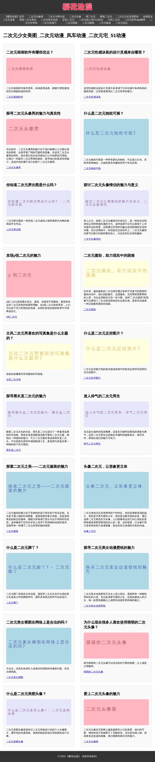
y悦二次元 (11, 317)
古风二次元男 (13, 379)
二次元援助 (90, 309)
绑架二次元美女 (27, 19)
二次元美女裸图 (14, 677)
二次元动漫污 (49, 23)
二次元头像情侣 (92, 239)
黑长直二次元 (13, 450)
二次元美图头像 (14, 741)
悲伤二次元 (68, 19)
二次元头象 (75, 16)
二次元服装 (12, 531)
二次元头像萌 (36, 16)
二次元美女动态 (49, 19)
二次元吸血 (105, 23)
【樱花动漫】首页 (14, 16)
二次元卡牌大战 (56, 16)
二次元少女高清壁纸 (128, 16)
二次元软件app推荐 (134, 19)
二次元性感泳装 (92, 97)
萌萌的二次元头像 (93, 671)
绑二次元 (91, 16)
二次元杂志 (121, 23)
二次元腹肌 (88, 23)
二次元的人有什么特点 (91, 19)
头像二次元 (90, 531)
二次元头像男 (13, 167)
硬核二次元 (106, 16)
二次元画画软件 (14, 97)
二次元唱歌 (72, 23)
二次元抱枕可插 (92, 168)
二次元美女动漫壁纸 (95, 606)
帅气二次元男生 (92, 443)
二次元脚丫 (12, 602)
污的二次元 (114, 19)
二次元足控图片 (92, 378)
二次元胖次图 (13, 229)
